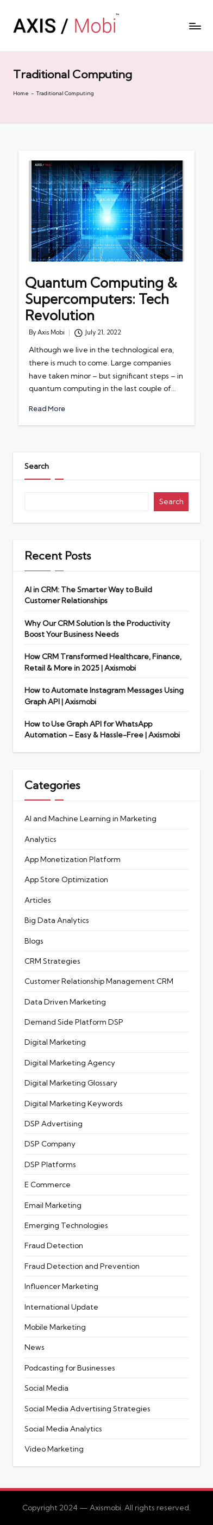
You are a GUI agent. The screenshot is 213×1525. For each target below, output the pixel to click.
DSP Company (50, 1143)
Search (36, 466)
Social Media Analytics (63, 1428)
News (34, 1347)
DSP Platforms (50, 1164)
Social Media (46, 1388)
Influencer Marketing (61, 1286)
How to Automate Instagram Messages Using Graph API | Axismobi (104, 695)
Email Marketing (53, 1205)
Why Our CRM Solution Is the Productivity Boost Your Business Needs (97, 628)
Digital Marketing (55, 1042)
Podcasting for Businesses (69, 1367)
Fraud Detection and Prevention (82, 1266)
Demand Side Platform (73, 1022)
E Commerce (47, 1184)
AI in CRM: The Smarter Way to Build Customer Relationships (88, 595)
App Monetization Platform (72, 859)
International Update (61, 1307)
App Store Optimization (66, 879)
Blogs (33, 941)
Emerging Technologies (66, 1225)
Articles (37, 900)
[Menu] (194, 26)
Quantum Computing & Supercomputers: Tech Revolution (101, 299)
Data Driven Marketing (65, 1001)
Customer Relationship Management (98, 981)
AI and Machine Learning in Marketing (90, 818)
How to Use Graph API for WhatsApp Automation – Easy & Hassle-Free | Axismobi (102, 729)
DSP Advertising (53, 1123)
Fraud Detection (53, 1245)
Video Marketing (54, 1449)
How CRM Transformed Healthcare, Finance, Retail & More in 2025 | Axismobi (102, 662)
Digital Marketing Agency (69, 1062)
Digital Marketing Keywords (73, 1103)
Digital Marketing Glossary (70, 1082)
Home (21, 93)
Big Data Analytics (56, 920)
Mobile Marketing (55, 1327)
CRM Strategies (52, 961)
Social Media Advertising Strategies (87, 1408)
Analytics (40, 839)
